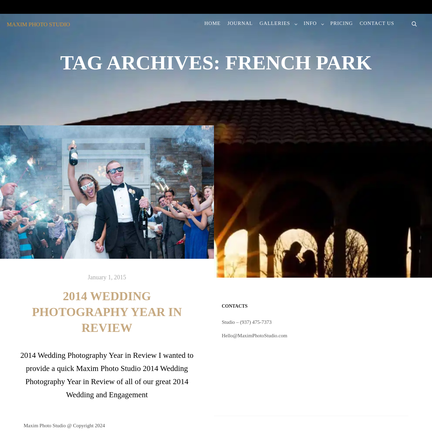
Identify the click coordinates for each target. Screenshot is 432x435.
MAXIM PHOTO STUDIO (38, 24)
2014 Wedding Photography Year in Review (107, 312)
